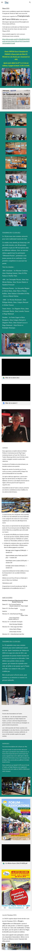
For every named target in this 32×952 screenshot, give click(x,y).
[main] (16, 26)
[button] (2, 2)
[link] (16, 369)
